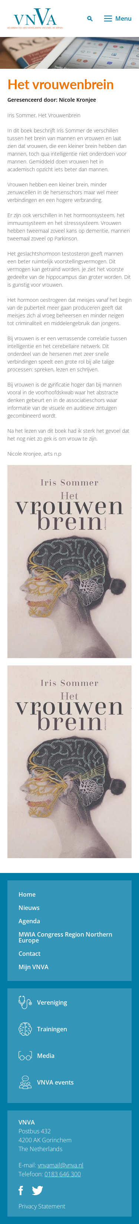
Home (27, 894)
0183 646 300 (62, 1174)
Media (45, 1056)
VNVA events (55, 1082)
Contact (29, 954)
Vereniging (52, 1002)
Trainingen (52, 1029)
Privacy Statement (42, 1206)
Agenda (29, 921)
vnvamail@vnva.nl (60, 1165)
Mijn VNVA (34, 967)
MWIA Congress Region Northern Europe (65, 937)
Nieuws (29, 908)
